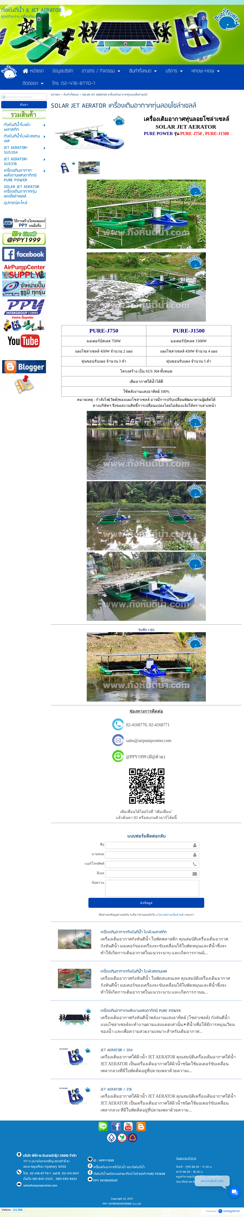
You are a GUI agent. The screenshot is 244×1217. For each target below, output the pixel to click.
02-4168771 (159, 724)
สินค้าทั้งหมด (71, 94)
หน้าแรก (55, 94)
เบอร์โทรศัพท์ (94, 863)
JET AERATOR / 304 (117, 1050)
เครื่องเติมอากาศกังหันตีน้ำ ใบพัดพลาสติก (134, 932)
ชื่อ (102, 844)
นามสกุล (98, 854)
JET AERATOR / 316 (116, 1089)
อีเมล (100, 873)
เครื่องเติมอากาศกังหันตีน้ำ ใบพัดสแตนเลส (134, 971)
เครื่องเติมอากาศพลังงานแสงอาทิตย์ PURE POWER (141, 1011)
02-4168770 (136, 724)
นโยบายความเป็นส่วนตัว (170, 914)
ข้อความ (98, 882)
